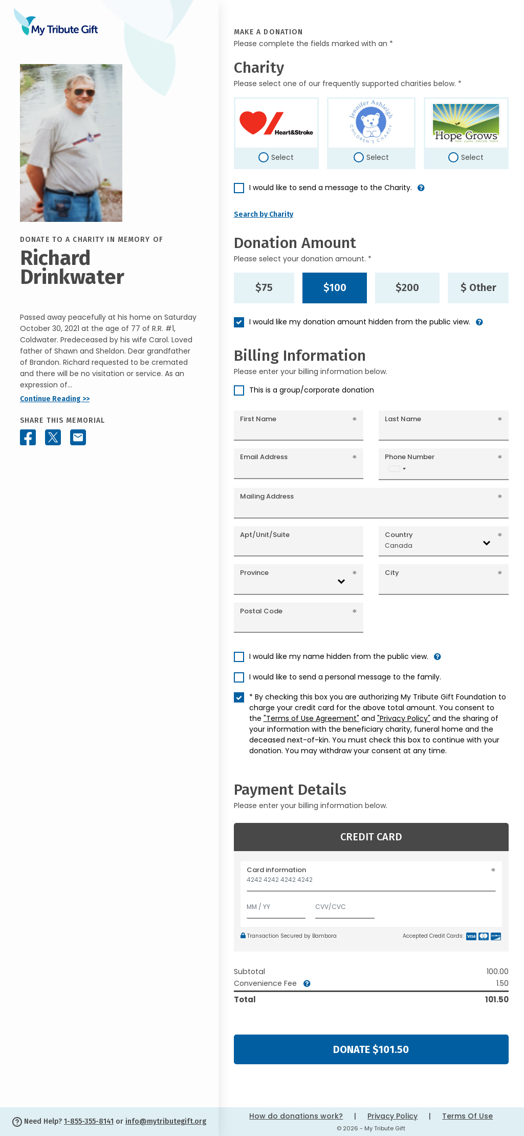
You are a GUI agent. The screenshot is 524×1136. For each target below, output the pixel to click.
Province (254, 572)
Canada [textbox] (398, 545)
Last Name (403, 419)
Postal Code (261, 611)
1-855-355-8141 (89, 1121)
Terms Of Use (467, 1116)
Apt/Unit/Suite (265, 535)
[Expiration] (276, 905)
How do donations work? (296, 1116)
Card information (276, 870)
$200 (407, 287)
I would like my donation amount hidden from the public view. (359, 322)
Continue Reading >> (55, 399)
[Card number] (371, 883)
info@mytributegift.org (165, 1121)
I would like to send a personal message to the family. (345, 677)
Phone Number (409, 457)
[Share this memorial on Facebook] (27, 437)
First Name (258, 419)
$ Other (478, 287)
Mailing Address (267, 496)
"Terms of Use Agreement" (311, 718)
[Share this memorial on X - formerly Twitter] (52, 437)
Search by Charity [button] (263, 214)
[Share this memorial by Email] (78, 437)
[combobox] (397, 468)
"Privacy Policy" (403, 718)
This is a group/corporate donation (311, 390)
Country (399, 535)
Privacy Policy (392, 1116)
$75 (264, 287)
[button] (421, 191)
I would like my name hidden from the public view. (338, 656)
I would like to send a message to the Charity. (330, 187)
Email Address (264, 457)
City (392, 572)
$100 (334, 287)
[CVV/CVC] (345, 905)
